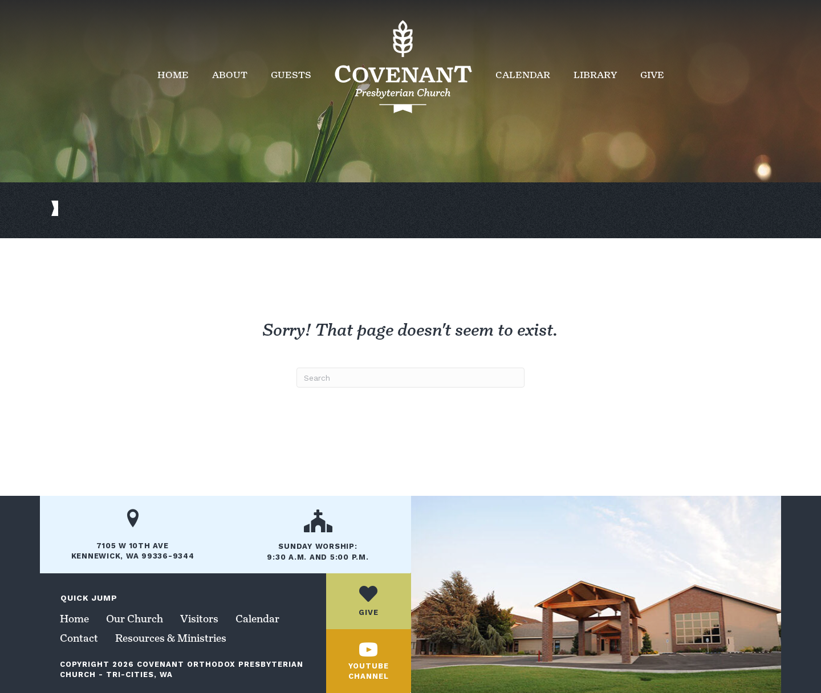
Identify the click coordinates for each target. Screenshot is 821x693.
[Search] (410, 378)
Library (595, 75)
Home (173, 75)
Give (652, 75)
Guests (291, 75)
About (229, 75)
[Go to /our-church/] (318, 539)
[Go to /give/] (368, 601)
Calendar (522, 75)
